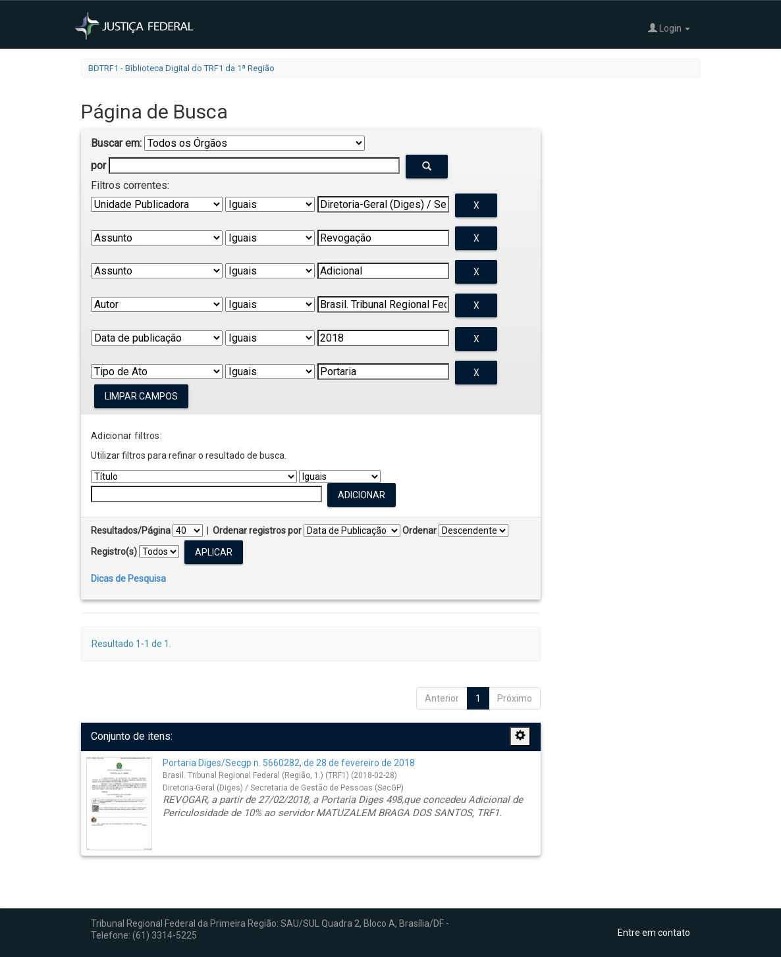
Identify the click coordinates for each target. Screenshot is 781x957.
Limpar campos (141, 396)
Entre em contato (654, 932)
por (98, 165)
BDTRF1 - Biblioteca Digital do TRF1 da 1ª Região (181, 68)
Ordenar (419, 530)
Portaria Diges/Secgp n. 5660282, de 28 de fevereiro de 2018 (289, 763)
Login (669, 28)
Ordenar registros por (257, 530)
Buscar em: (116, 143)
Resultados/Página (131, 530)
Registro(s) (114, 551)
